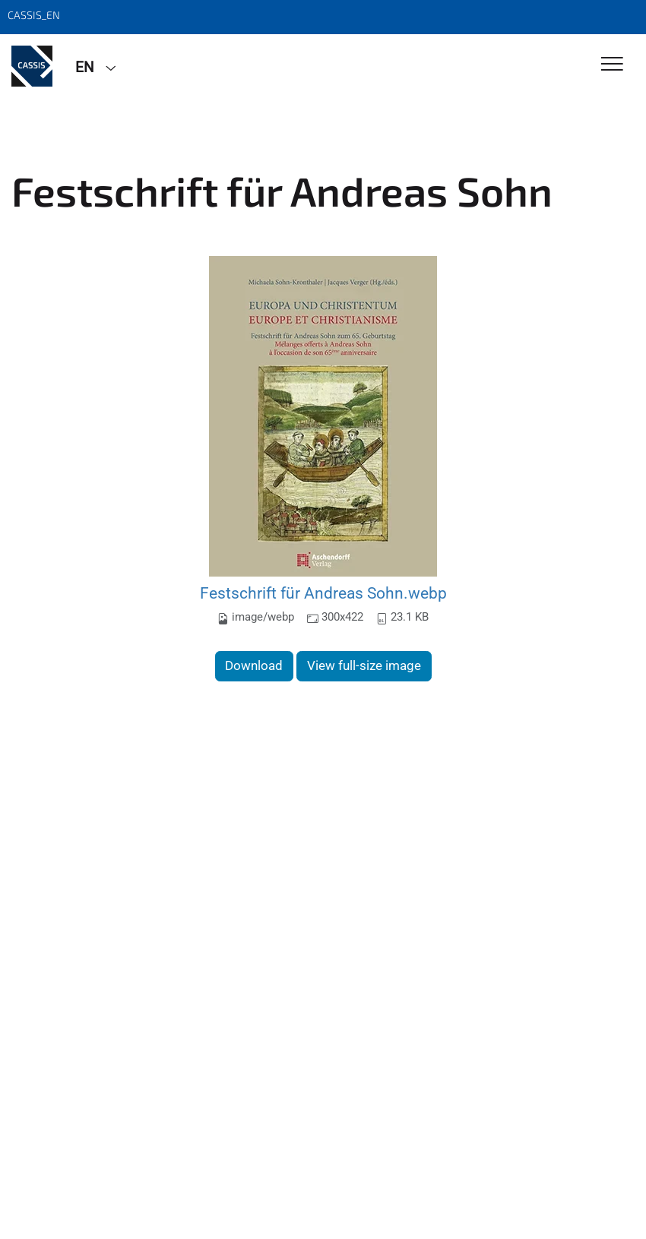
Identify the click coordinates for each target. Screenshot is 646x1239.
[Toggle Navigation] (612, 65)
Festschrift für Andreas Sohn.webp (323, 592)
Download (254, 665)
